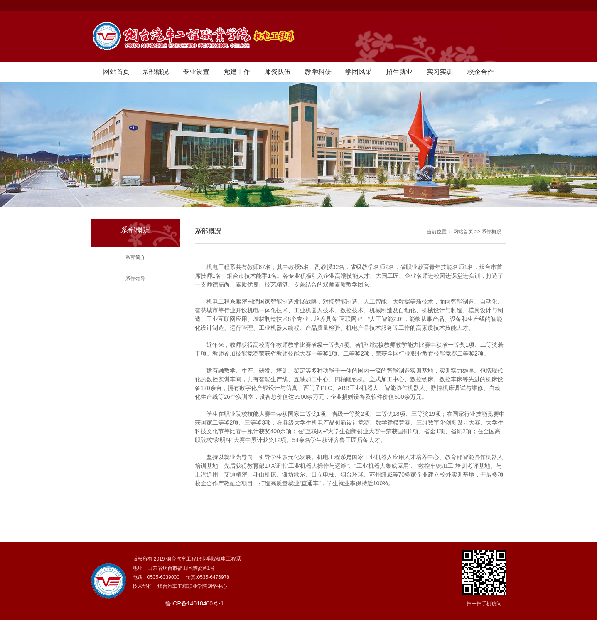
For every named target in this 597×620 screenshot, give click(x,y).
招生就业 (399, 71)
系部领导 (135, 279)
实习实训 (440, 71)
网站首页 (116, 71)
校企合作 (480, 71)
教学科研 (318, 71)
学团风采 (358, 71)
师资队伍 (277, 71)
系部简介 (135, 257)
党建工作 (237, 71)
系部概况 (155, 71)
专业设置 (196, 71)
